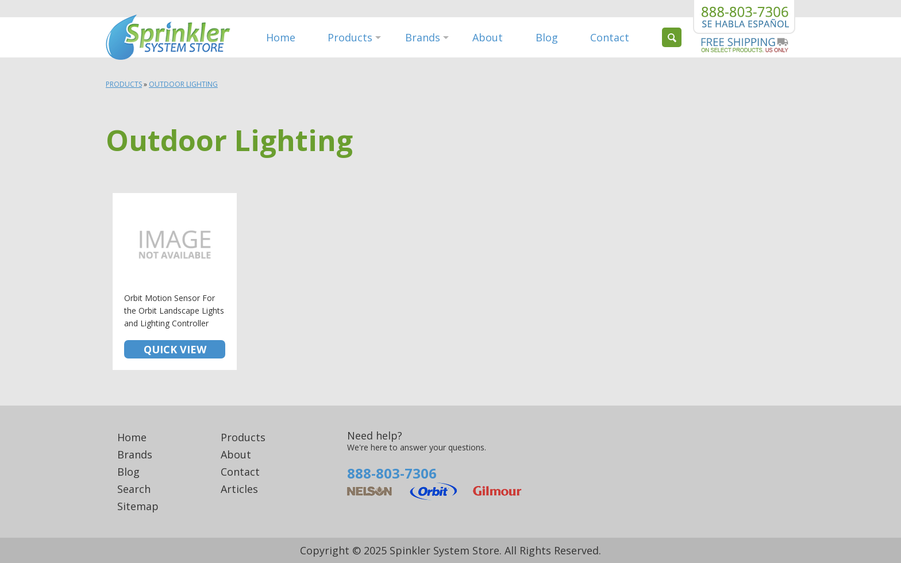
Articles (239, 489)
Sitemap (138, 506)
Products (350, 37)
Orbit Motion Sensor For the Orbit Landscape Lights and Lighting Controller (174, 281)
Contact (609, 37)
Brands (422, 37)
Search (134, 489)
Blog (547, 37)
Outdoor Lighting (183, 84)
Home (280, 37)
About (487, 37)
